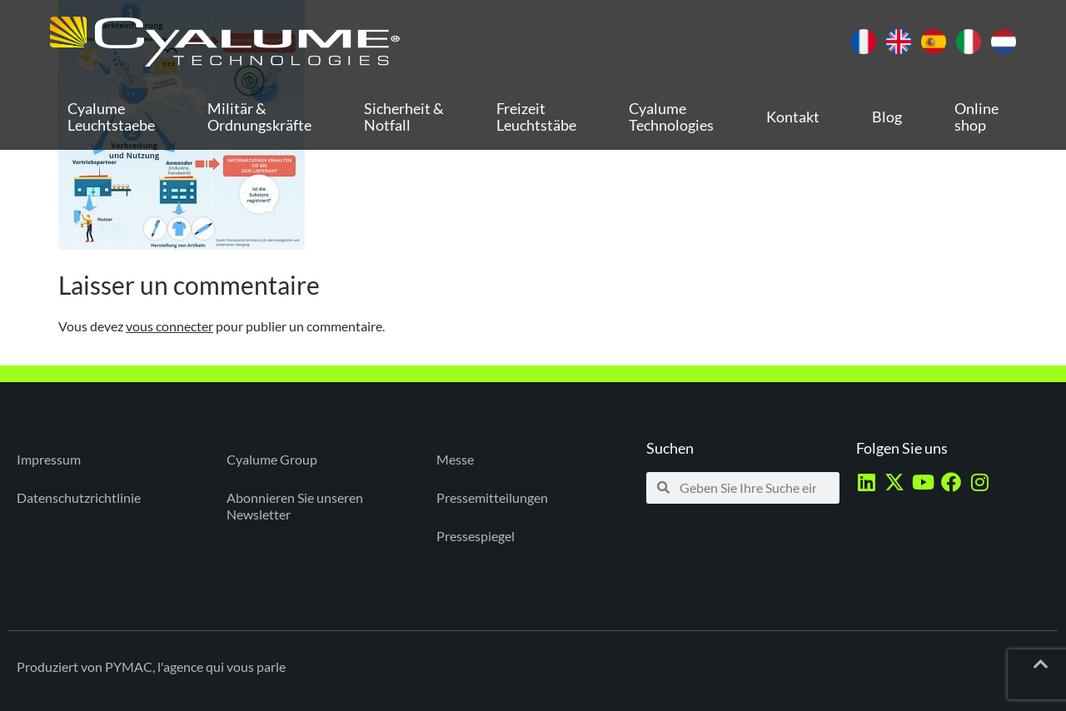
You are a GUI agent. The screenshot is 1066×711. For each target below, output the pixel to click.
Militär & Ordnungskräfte (259, 116)
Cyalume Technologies (671, 116)
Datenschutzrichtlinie (79, 497)
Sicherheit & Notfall (404, 116)
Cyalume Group (272, 459)
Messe (455, 459)
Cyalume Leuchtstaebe (111, 116)
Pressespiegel (475, 536)
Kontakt (792, 116)
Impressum (49, 459)
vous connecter (169, 326)
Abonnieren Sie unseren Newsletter (295, 506)
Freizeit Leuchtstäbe (536, 116)
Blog (887, 116)
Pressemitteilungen (492, 497)
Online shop (976, 116)
